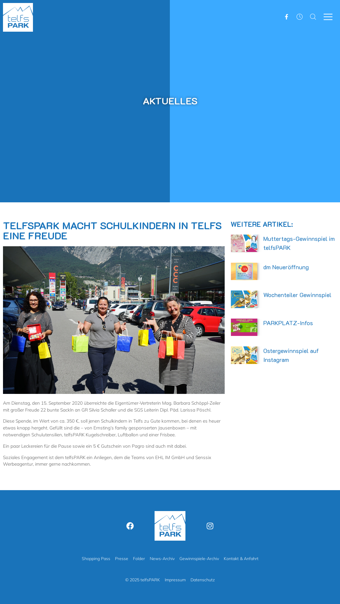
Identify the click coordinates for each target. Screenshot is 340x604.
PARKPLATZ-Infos (288, 323)
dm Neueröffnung (286, 267)
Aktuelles (170, 101)
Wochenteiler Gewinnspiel (297, 295)
